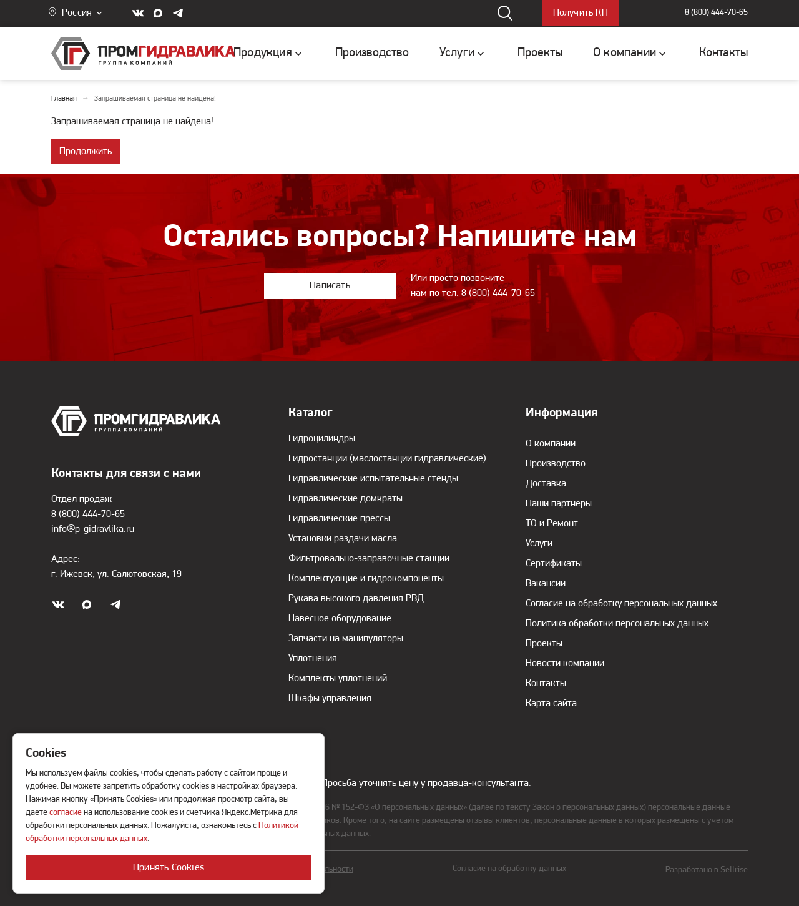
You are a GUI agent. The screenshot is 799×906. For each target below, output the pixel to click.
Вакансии (546, 584)
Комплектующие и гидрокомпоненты (366, 579)
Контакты (546, 684)
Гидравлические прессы (339, 519)
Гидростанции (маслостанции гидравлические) (387, 459)
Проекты (544, 644)
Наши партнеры (559, 504)
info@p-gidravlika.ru (92, 529)
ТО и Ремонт (552, 524)
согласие (65, 812)
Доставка (546, 484)
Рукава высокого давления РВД (356, 599)
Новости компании (565, 664)
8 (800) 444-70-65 (716, 13)
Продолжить (85, 152)
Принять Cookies (168, 868)
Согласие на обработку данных (509, 869)
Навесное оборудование (339, 619)
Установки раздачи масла (342, 539)
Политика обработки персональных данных (617, 624)
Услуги (539, 544)
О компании (551, 444)
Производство (556, 464)
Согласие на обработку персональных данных (621, 604)
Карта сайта (551, 704)
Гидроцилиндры (321, 439)
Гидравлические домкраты (345, 499)
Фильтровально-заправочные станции (368, 559)
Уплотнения (312, 659)
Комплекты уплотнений (337, 679)
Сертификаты (554, 564)
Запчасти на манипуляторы (345, 639)
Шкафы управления (329, 699)
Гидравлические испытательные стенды (373, 479)
